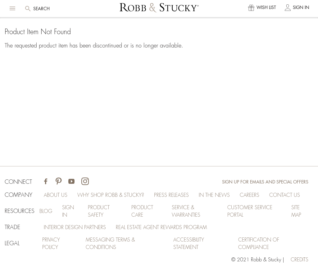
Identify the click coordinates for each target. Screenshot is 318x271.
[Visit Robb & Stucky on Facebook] (45, 182)
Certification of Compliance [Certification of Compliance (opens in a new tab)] (258, 243)
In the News (214, 195)
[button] (12, 8)
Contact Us (284, 195)
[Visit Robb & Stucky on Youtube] (71, 182)
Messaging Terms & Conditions (110, 243)
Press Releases (171, 195)
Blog (45, 211)
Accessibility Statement (188, 243)
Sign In (68, 211)
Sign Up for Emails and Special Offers (265, 182)
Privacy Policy (51, 243)
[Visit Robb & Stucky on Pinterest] (58, 182)
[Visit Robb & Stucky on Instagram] (85, 182)
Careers (249, 195)
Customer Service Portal (249, 211)
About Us (55, 195)
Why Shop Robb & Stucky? (110, 195)
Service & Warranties (186, 211)
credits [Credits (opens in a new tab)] (299, 259)
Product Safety (99, 211)
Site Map (296, 211)
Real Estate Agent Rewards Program (161, 227)
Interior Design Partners (75, 227)
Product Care (142, 211)
